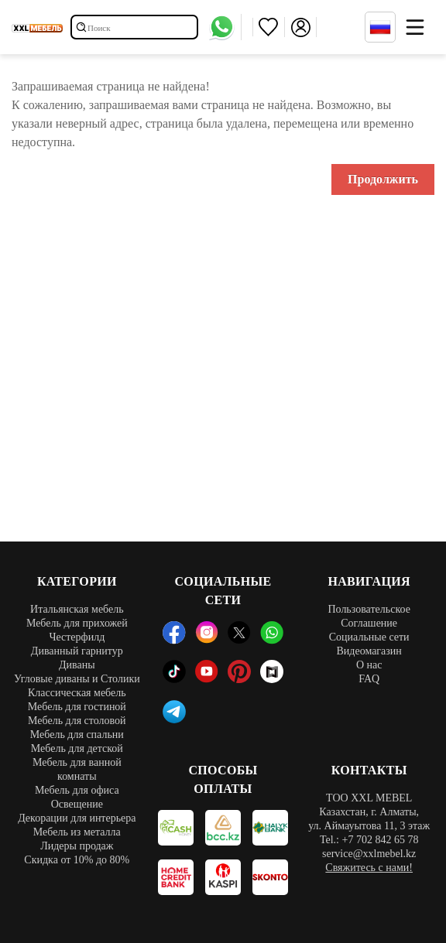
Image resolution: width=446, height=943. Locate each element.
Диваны (77, 665)
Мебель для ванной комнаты (77, 769)
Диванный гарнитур (77, 651)
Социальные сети (369, 637)
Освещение (77, 804)
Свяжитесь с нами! (369, 867)
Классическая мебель (77, 693)
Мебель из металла (77, 832)
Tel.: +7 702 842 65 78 (369, 840)
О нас (369, 665)
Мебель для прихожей (77, 623)
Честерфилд (77, 637)
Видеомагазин (368, 651)
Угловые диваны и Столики (77, 679)
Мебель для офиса (77, 790)
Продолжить (383, 179)
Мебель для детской (77, 748)
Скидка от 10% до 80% (76, 860)
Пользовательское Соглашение (369, 616)
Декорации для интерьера (77, 818)
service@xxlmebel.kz (369, 853)
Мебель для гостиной (77, 706)
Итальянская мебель (77, 609)
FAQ (369, 679)
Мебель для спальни (77, 734)
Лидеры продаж (76, 846)
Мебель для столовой (77, 720)
